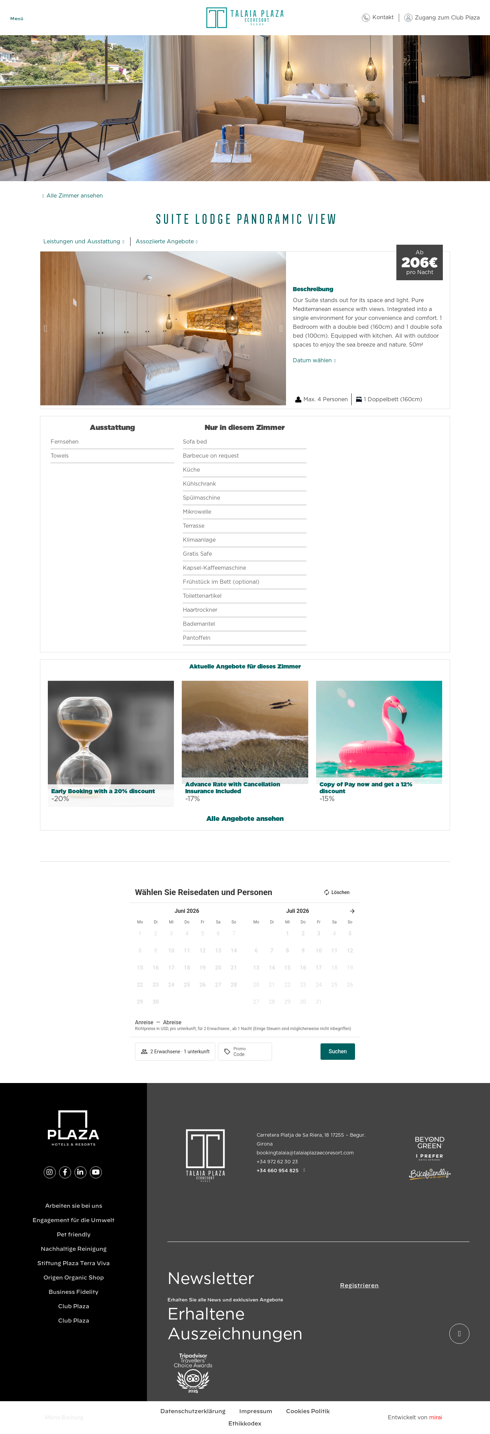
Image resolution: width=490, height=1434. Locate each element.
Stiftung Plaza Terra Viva (73, 1263)
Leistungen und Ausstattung (81, 241)
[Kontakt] (366, 18)
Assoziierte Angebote (165, 241)
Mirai (435, 1417)
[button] (45, 328)
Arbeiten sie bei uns (73, 1206)
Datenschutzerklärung (193, 1411)
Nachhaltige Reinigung (74, 1249)
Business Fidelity (73, 1292)
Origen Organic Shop (73, 1278)
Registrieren (359, 1285)
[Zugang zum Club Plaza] (408, 18)
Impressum (255, 1411)
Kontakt (383, 17)
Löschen (336, 892)
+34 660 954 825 (278, 1170)
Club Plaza (73, 1306)
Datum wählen (312, 360)
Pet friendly (74, 1234)
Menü (16, 19)
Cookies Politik (308, 1411)
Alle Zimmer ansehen (74, 196)
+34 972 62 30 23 (277, 1162)
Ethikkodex (244, 1423)
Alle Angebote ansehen (245, 819)
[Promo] (249, 1054)
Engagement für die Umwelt (73, 1220)
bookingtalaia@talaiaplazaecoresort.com (305, 1153)
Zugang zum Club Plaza (447, 18)
